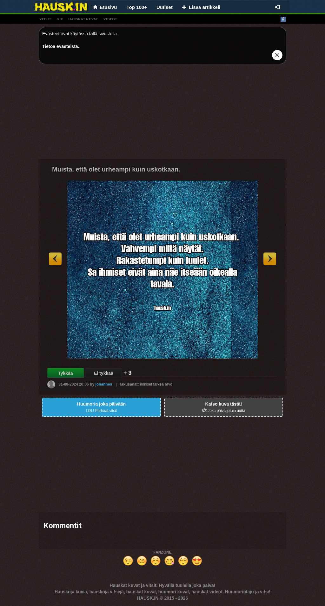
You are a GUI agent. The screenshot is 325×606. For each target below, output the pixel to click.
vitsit (45, 19)
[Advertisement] (162, 113)
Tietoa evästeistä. (60, 46)
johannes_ (104, 384)
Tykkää (65, 373)
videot (110, 19)
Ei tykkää (103, 373)
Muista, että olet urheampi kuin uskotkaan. (116, 169)
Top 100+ (137, 7)
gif (59, 19)
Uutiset (164, 7)
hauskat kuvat (83, 19)
